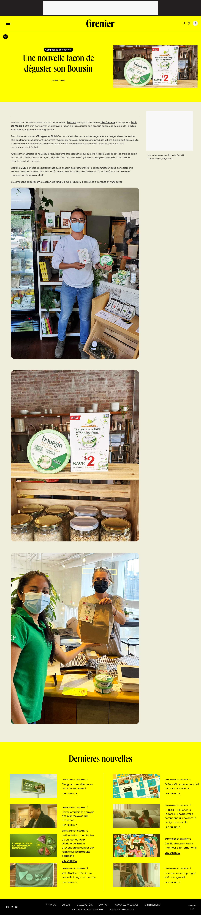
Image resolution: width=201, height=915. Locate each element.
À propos (51, 905)
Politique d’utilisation (122, 909)
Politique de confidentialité (87, 909)
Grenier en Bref (152, 905)
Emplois (66, 905)
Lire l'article (69, 793)
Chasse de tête (84, 905)
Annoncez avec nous (126, 905)
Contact (104, 905)
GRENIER (192, 905)
